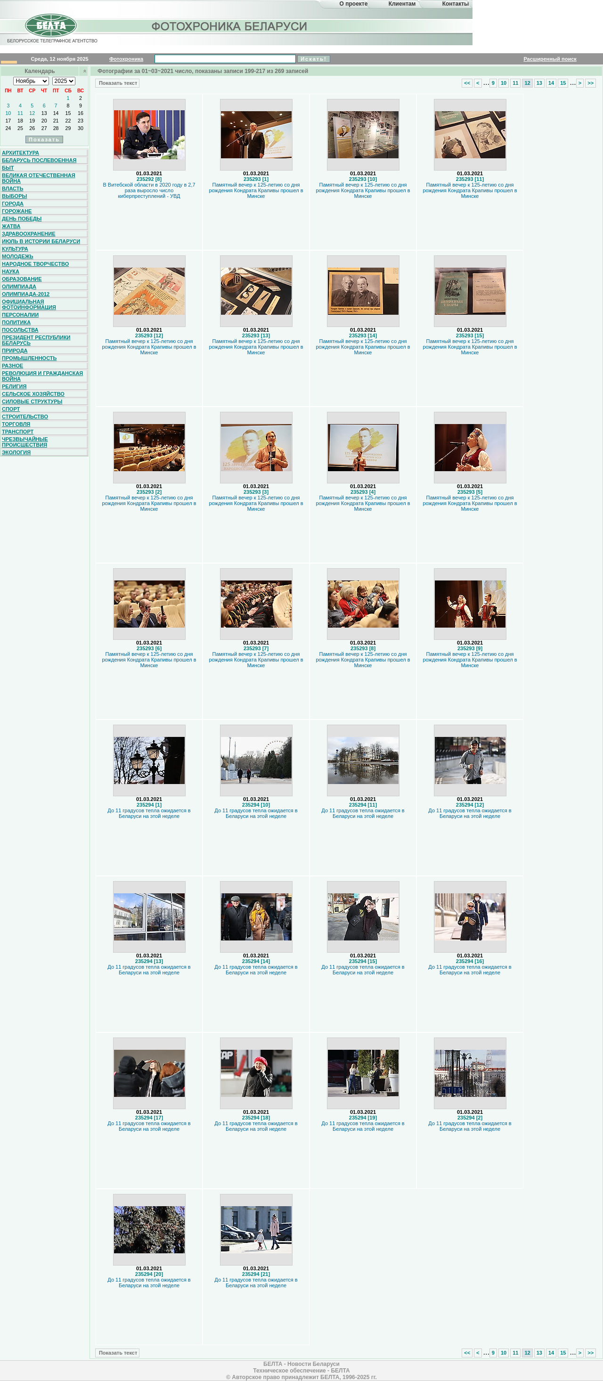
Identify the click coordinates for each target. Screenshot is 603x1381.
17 (8, 120)
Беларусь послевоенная (39, 160)
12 (32, 113)
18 (20, 120)
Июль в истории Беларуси (41, 241)
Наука (10, 271)
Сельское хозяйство (33, 394)
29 (68, 128)
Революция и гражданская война (42, 376)
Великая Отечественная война (38, 178)
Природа (15, 350)
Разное (12, 365)
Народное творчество (35, 264)
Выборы (14, 196)
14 (56, 113)
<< (467, 83)
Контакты (455, 3)
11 (20, 113)
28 (56, 128)
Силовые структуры (32, 401)
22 (68, 120)
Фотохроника (126, 59)
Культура (15, 249)
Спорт (11, 409)
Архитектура (20, 152)
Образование (22, 279)
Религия (14, 386)
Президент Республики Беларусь (36, 340)
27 (44, 128)
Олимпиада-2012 (25, 294)
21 (56, 120)
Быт (8, 168)
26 (32, 128)
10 (8, 113)
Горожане (17, 211)
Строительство (25, 416)
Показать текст (117, 83)
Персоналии (20, 315)
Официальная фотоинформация (29, 304)
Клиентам (402, 3)
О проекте (354, 3)
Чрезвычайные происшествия (25, 442)
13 (44, 113)
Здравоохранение (29, 234)
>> (590, 83)
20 (44, 120)
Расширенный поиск (549, 59)
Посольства (20, 330)
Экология (16, 452)
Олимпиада (19, 286)
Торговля (16, 424)
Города (13, 203)
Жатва (11, 226)
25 (20, 128)
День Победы (21, 218)
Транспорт (17, 431)
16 (80, 113)
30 (80, 128)
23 (80, 120)
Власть (12, 188)
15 (68, 113)
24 (8, 128)
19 (32, 120)
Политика (16, 322)
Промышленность (29, 358)
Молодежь (17, 256)
